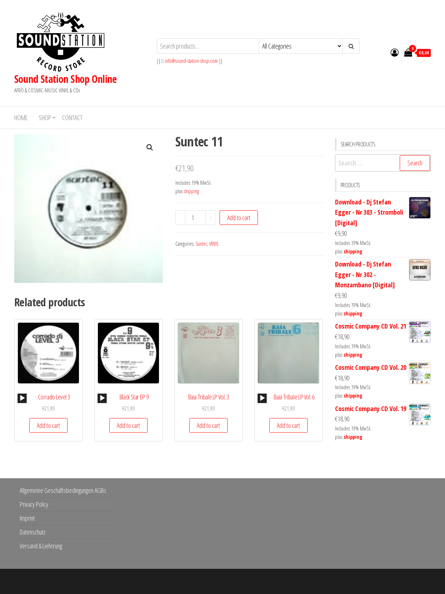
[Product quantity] (195, 217)
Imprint (27, 518)
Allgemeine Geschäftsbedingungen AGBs (63, 490)
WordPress (217, 581)
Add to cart (238, 217)
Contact (72, 117)
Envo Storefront (268, 581)
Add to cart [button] (48, 425)
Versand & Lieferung (41, 545)
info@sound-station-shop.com (191, 60)
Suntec (201, 243)
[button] (149, 147)
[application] (22, 398)
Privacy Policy (34, 504)
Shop (45, 117)
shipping (191, 191)
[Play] (22, 398)
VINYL (214, 243)
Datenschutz (32, 532)
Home (21, 117)
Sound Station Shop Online (65, 79)
